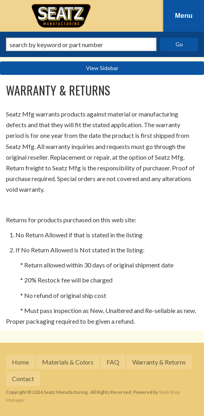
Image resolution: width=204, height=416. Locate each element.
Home (20, 362)
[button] (102, 44)
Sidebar (109, 68)
